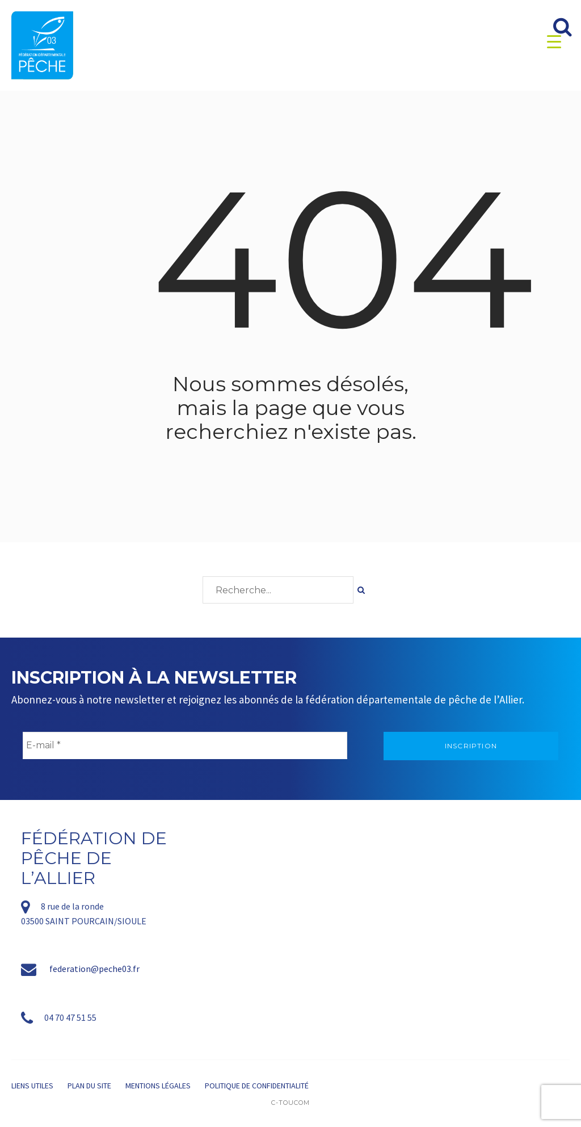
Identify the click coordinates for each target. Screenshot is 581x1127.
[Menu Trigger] (554, 41)
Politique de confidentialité (257, 1085)
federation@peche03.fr (94, 968)
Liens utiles (32, 1085)
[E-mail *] (185, 745)
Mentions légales (158, 1085)
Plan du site (89, 1085)
